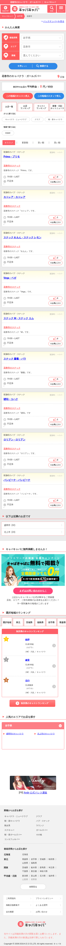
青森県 (25, 848)
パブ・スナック (43, 810)
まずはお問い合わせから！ (33, 590)
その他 (39, 824)
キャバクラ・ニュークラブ (15, 119)
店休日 (5, 181)
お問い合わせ (41, 901)
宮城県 (43, 848)
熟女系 (7, 815)
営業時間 (5, 177)
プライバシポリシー (44, 888)
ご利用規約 (11, 888)
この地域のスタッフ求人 (49, 96)
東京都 (34, 861)
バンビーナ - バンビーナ (17, 480)
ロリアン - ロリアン (14, 439)
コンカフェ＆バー (12, 829)
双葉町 (8, 133)
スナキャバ (9, 819)
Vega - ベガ (10, 277)
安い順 (41, 142)
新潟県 (25, 865)
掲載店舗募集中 (13, 894)
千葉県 (25, 861)
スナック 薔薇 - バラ (15, 358)
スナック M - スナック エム (19, 318)
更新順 (25, 142)
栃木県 (34, 857)
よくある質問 (41, 894)
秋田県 (51, 848)
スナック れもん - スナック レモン (22, 237)
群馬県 (43, 857)
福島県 (34, 852)
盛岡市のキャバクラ (15, 734)
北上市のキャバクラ (46, 734)
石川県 (43, 865)
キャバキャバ (7, 16)
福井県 (51, 865)
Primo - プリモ (12, 156)
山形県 (25, 852)
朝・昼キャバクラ (55, 119)
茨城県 (25, 857)
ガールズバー (42, 819)
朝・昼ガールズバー (13, 824)
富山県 (34, 865)
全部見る (33, 876)
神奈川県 (44, 861)
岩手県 (20, 16)
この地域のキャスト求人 (17, 96)
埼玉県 (51, 857)
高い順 (57, 142)
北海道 (25, 844)
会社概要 (10, 901)
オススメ (9, 142)
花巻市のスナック (12, 166)
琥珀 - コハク (11, 399)
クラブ (37, 119)
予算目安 (5, 224)
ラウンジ (40, 815)
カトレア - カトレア (14, 197)
